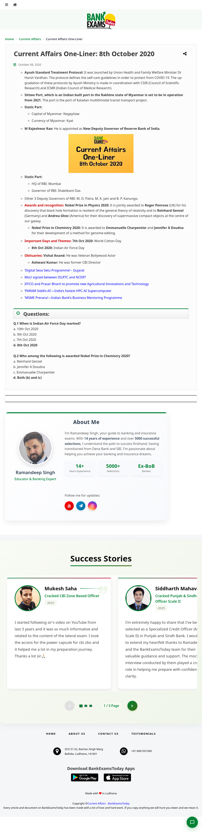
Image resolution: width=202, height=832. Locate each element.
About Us (77, 749)
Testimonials (143, 749)
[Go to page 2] (85, 721)
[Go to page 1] (81, 720)
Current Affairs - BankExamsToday (108, 818)
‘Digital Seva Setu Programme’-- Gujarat (54, 270)
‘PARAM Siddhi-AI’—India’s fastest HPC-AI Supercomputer (68, 291)
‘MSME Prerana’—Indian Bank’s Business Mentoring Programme (73, 297)
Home (9, 39)
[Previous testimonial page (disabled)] (69, 721)
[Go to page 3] (90, 721)
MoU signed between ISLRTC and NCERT (55, 277)
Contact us (108, 749)
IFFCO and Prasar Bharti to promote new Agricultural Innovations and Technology (87, 284)
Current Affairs (30, 39)
